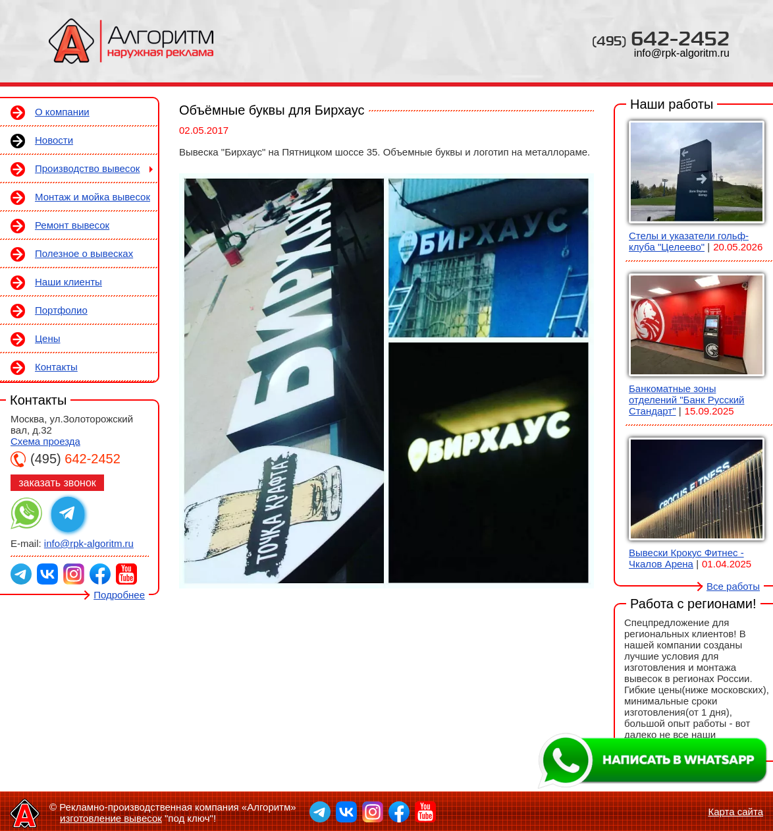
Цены (48, 338)
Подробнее (119, 594)
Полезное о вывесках (84, 253)
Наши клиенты (68, 281)
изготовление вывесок (111, 818)
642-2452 (661, 37)
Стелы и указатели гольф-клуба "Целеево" (689, 241)
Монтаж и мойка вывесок (92, 196)
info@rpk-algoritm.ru (682, 53)
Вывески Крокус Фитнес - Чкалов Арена (686, 558)
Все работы (733, 586)
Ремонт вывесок (72, 225)
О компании (62, 111)
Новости (54, 140)
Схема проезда (45, 441)
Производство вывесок (87, 168)
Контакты (56, 366)
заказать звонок (57, 482)
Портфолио (61, 310)
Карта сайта (735, 811)
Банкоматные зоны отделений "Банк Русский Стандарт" (686, 399)
